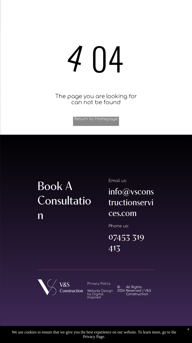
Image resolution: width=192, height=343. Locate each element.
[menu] (11, 12)
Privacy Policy (98, 283)
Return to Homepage (96, 119)
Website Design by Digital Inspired (100, 294)
